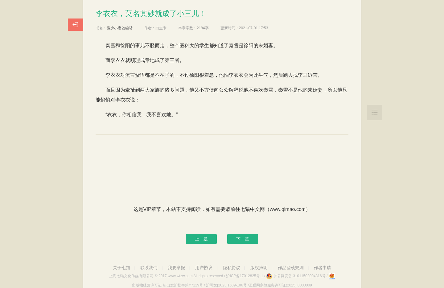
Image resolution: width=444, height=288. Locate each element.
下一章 (242, 239)
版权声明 (259, 267)
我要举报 (176, 267)
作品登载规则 (291, 267)
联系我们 (149, 267)
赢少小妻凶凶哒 (120, 28)
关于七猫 (121, 267)
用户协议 (203, 267)
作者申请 (322, 267)
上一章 (201, 239)
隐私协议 (231, 267)
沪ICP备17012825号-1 (244, 276)
